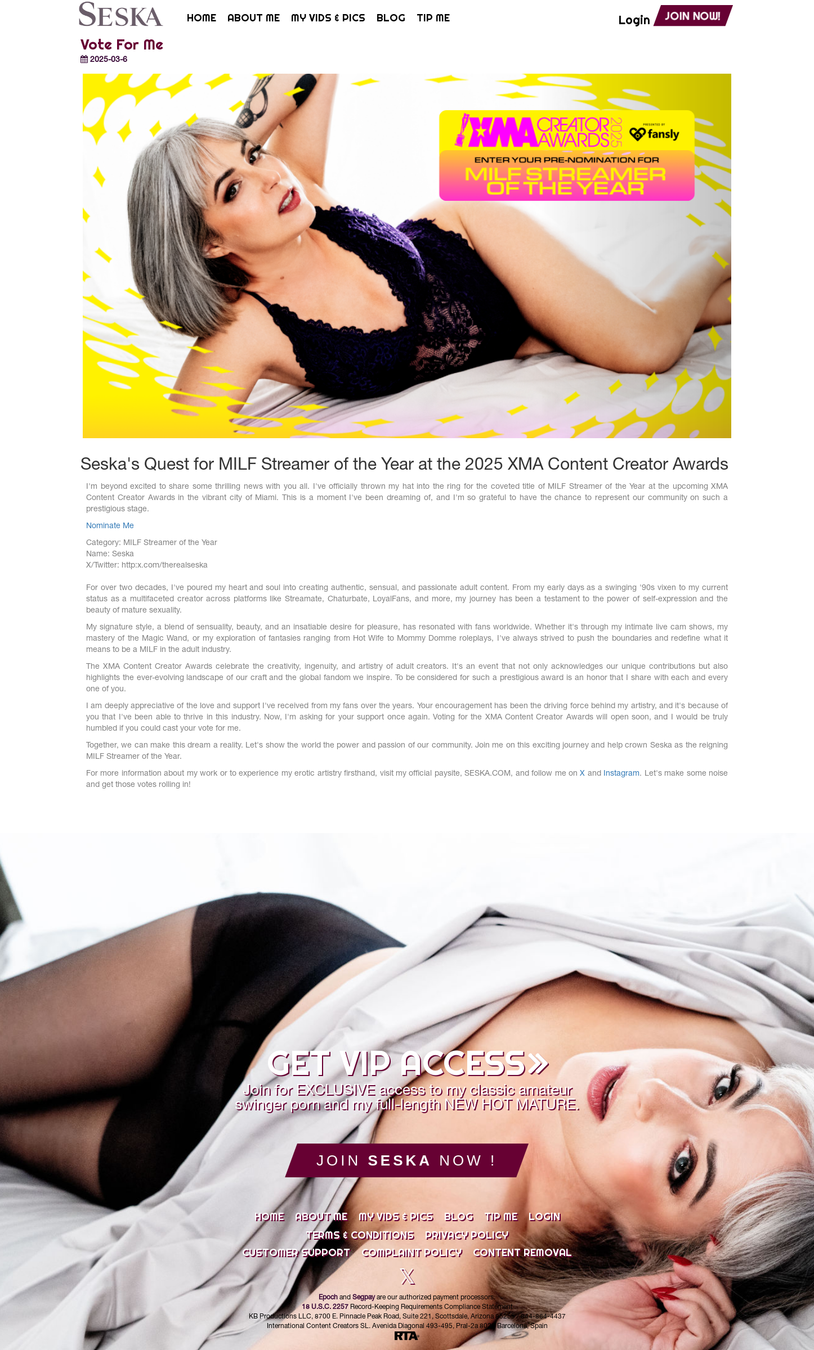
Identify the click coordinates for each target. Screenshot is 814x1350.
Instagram (621, 774)
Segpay (363, 1297)
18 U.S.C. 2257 (325, 1307)
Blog (458, 1216)
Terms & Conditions (360, 1235)
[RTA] (407, 1336)
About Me (321, 1216)
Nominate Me (110, 526)
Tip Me (500, 1216)
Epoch (328, 1297)
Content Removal (522, 1252)
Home (269, 1216)
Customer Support (296, 1252)
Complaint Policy (411, 1252)
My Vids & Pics (396, 1216)
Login (544, 1216)
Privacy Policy (466, 1235)
